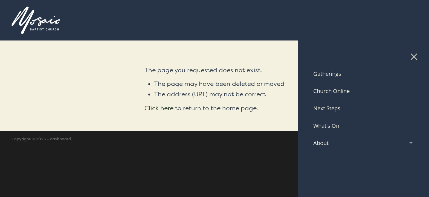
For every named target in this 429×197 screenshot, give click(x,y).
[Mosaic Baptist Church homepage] (163, 20)
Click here (158, 108)
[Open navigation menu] (411, 20)
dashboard (60, 139)
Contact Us (378, 20)
